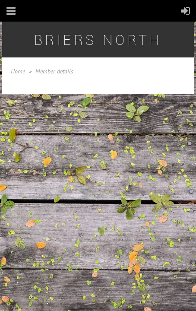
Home (18, 71)
